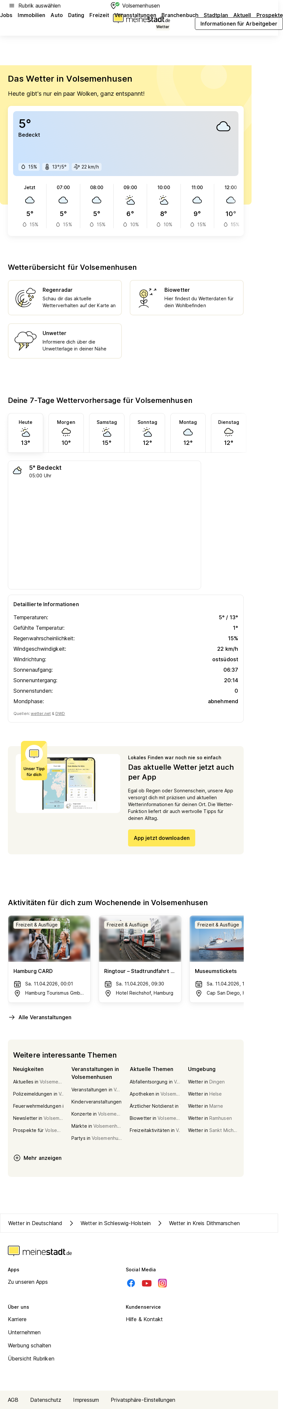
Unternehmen (24, 1332)
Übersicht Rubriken (31, 1358)
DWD (60, 713)
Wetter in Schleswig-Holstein (109, 1223)
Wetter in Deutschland (35, 1223)
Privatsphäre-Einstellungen (143, 1400)
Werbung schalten (29, 1345)
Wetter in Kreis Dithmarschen (198, 1223)
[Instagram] (162, 1283)
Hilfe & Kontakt (144, 1319)
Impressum (86, 1400)
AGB (13, 1400)
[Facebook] (131, 1283)
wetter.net (41, 713)
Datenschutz (45, 1400)
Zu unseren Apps (28, 1282)
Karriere (17, 1319)
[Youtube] (147, 1283)
